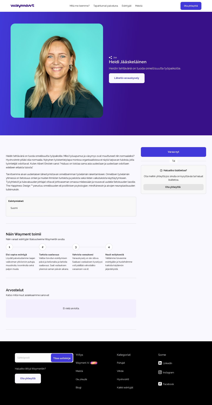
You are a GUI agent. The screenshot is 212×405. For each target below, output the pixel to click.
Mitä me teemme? (80, 5)
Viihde (120, 371)
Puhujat (121, 362)
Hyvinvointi (123, 379)
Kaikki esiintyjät (125, 387)
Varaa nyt (173, 151)
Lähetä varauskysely (126, 78)
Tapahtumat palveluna (105, 5)
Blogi (78, 387)
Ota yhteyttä (191, 6)
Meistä (138, 5)
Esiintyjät (126, 5)
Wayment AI (82, 362)
